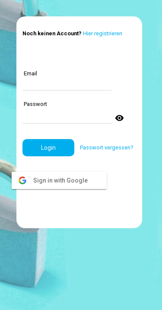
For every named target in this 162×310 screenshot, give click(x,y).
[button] (48, 147)
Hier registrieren (102, 33)
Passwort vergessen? (106, 147)
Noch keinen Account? (52, 33)
